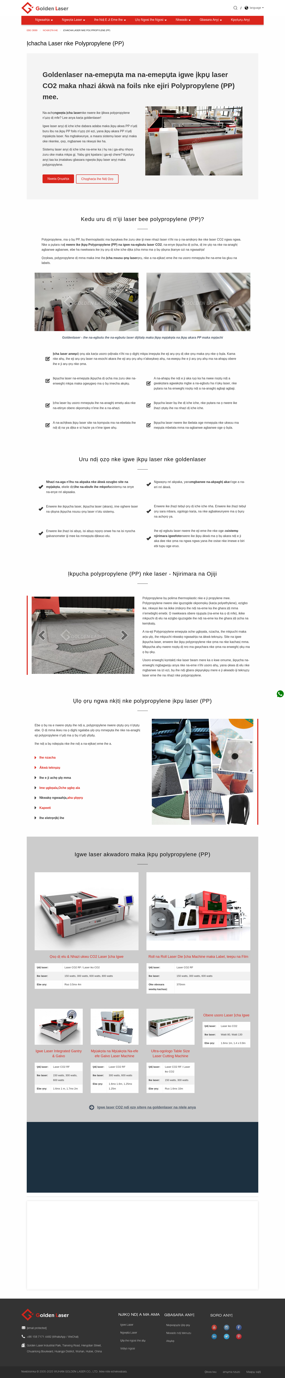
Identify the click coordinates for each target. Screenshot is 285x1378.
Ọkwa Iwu (211, 1372)
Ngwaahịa (44, 20)
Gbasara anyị (211, 20)
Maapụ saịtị (253, 1372)
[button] (58, 178)
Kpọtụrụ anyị (240, 20)
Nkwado (183, 20)
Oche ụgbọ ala (69, 787)
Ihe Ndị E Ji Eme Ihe (110, 20)
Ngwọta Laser (74, 20)
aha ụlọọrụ (75, 797)
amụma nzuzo (231, 1372)
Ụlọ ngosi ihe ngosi (151, 20)
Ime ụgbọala (48, 787)
